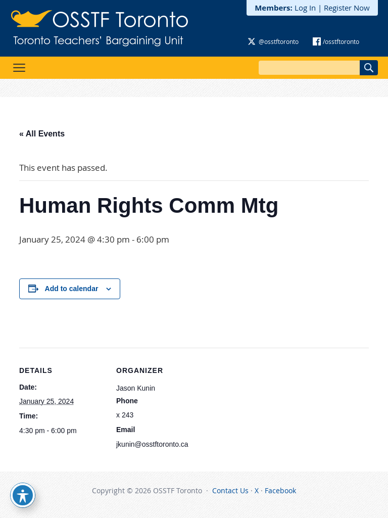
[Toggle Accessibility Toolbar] (23, 495)
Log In (305, 8)
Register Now (347, 8)
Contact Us (230, 490)
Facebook (280, 490)
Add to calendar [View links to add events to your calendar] (72, 289)
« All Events (42, 133)
